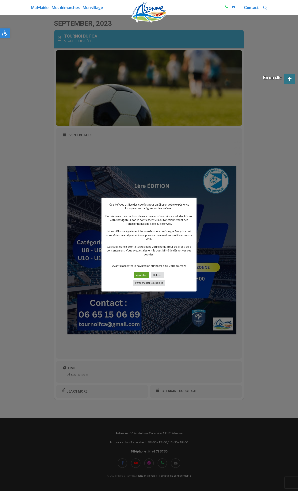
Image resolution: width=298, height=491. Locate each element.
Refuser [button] (157, 275)
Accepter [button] (141, 275)
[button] (5, 33)
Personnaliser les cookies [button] (149, 282)
